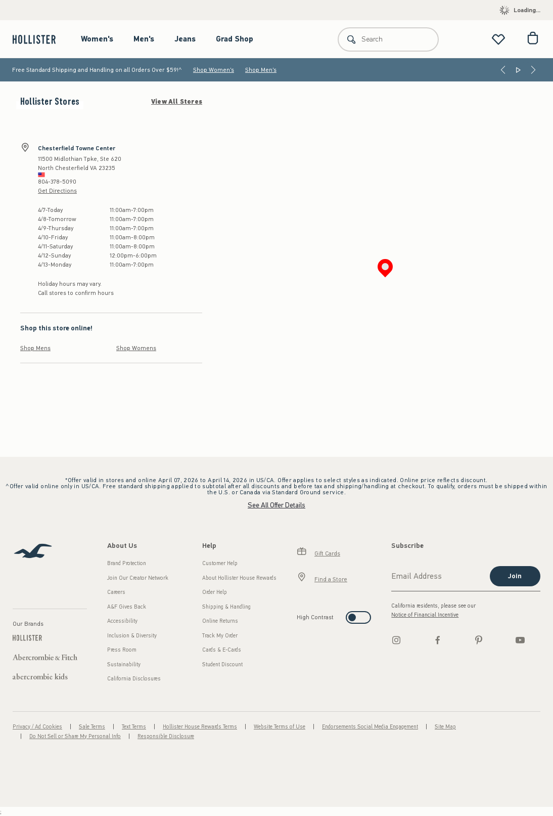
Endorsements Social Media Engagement (370, 727)
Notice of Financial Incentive (424, 615)
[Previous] (503, 69)
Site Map (445, 727)
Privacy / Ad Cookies (37, 727)
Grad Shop (234, 39)
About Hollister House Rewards (239, 578)
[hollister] (39, 39)
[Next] (533, 69)
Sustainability (124, 664)
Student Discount (222, 664)
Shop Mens (35, 348)
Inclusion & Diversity (132, 635)
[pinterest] (479, 640)
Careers (116, 592)
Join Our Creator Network (137, 578)
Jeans (185, 39)
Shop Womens (136, 348)
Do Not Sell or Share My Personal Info (75, 736)
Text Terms (134, 727)
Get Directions (57, 191)
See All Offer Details (276, 505)
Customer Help (220, 563)
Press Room (121, 650)
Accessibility (122, 621)
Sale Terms (92, 727)
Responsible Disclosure (165, 736)
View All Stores (176, 102)
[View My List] (498, 39)
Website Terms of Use (279, 727)
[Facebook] (438, 640)
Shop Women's (213, 70)
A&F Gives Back (126, 607)
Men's (143, 39)
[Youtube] (520, 640)
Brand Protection (126, 563)
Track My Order (220, 635)
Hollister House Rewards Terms (200, 727)
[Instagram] (396, 640)
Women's (97, 39)
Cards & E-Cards (221, 650)
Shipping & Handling (226, 607)
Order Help (214, 592)
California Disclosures (134, 678)
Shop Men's (260, 70)
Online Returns (220, 621)
